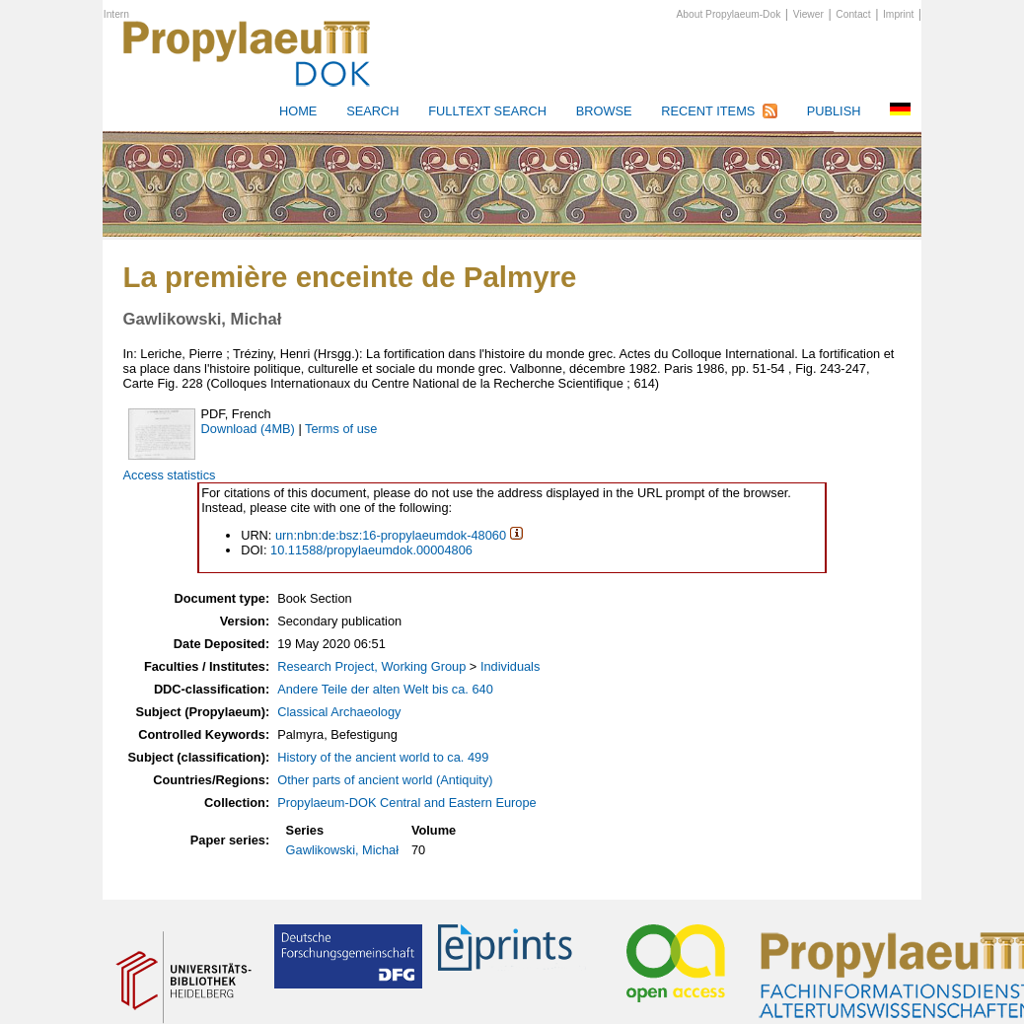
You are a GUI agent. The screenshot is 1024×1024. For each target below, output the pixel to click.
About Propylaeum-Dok (729, 14)
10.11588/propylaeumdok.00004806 (371, 550)
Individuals (510, 666)
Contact (853, 14)
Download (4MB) (248, 428)
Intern (116, 14)
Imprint (898, 14)
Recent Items (708, 111)
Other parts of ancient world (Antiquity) (384, 779)
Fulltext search (487, 111)
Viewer (808, 14)
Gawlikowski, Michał (343, 849)
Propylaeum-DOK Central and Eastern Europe (406, 802)
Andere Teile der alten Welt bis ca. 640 (385, 689)
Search (372, 111)
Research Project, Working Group (371, 666)
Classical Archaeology (339, 711)
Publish (834, 111)
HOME (298, 111)
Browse (604, 111)
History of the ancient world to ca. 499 (382, 757)
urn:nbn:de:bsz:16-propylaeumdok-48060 (390, 535)
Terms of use (341, 428)
